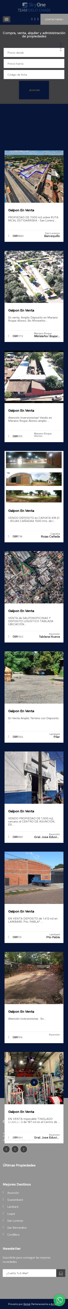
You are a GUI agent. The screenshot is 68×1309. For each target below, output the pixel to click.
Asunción (13, 1193)
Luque (11, 1213)
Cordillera (13, 1234)
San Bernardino (17, 1227)
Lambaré (12, 1206)
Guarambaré (15, 1199)
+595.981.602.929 (14, 1136)
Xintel (26, 1304)
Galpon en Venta (21, 210)
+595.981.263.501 (14, 1133)
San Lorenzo (15, 1220)
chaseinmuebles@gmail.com (19, 1139)
